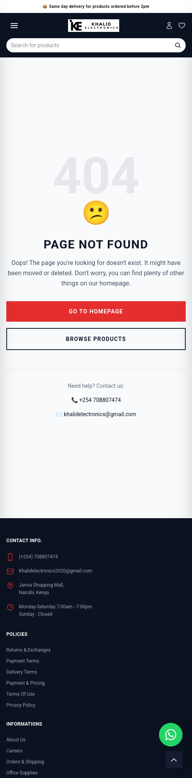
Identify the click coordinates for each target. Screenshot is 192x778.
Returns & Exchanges (28, 650)
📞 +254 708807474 (96, 400)
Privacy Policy (20, 705)
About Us (16, 740)
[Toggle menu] (14, 25)
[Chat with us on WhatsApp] (171, 735)
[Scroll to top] (174, 760)
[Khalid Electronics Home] (93, 25)
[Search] (178, 45)
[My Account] (169, 26)
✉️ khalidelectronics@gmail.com (96, 414)
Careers (14, 751)
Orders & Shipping (25, 762)
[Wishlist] (182, 26)
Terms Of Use (20, 694)
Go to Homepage (96, 311)
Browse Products (96, 339)
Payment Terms (22, 661)
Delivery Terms (21, 672)
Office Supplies (22, 773)
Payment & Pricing (25, 683)
